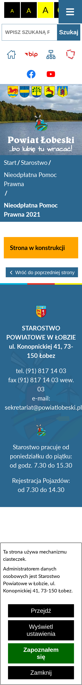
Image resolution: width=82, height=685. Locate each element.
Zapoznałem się (41, 653)
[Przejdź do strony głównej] (11, 54)
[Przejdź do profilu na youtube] (51, 74)
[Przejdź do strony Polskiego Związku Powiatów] (70, 54)
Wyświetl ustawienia (41, 630)
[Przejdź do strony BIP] (31, 54)
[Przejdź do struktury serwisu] (51, 54)
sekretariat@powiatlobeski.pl (43, 407)
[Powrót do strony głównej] (10, 162)
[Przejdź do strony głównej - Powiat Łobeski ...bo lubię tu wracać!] (41, 134)
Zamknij (41, 672)
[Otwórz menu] (70, 11)
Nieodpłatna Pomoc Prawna (30, 179)
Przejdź (41, 610)
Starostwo (34, 162)
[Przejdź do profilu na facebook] (31, 74)
